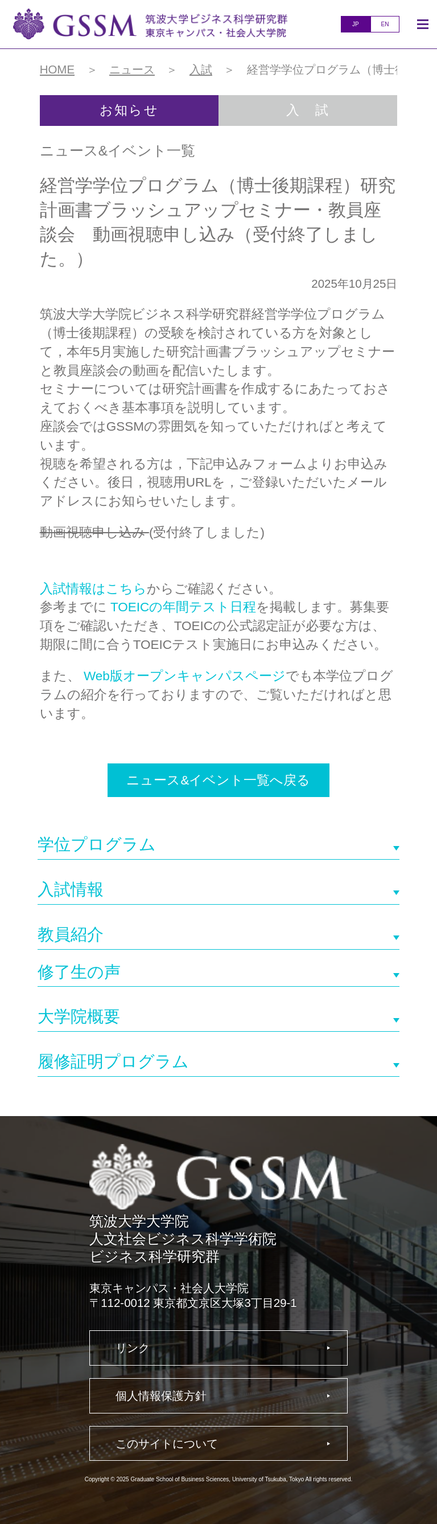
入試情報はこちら (93, 589)
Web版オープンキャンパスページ (185, 676)
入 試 (307, 110)
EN (385, 24)
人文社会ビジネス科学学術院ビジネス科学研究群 (150, 24)
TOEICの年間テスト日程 (183, 607)
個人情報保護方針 (161, 1395)
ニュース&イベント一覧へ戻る (218, 780)
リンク (133, 1347)
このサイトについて (167, 1443)
